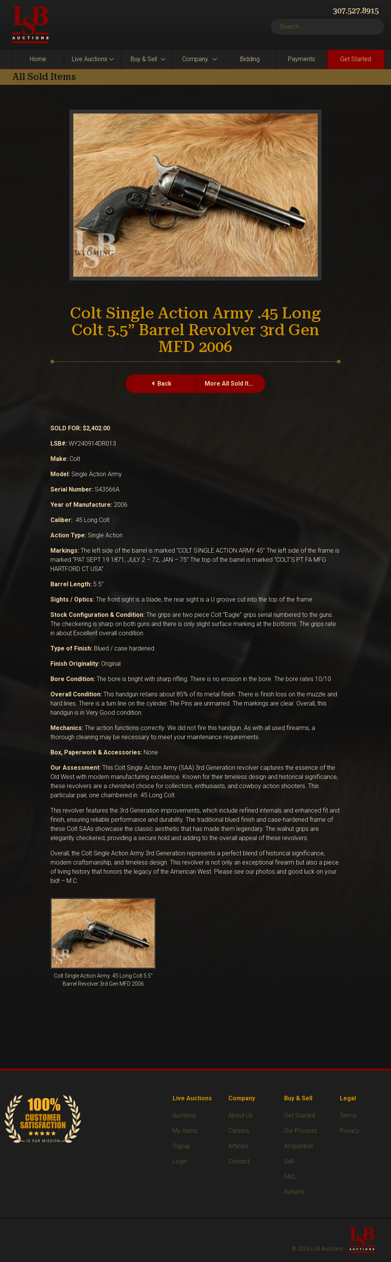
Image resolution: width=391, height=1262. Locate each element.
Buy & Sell (144, 59)
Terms (348, 1115)
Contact (239, 1161)
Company (195, 59)
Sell (289, 1161)
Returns (294, 1191)
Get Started (355, 59)
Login (180, 1161)
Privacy (350, 1130)
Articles (238, 1146)
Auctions (184, 1115)
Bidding (250, 59)
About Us (240, 1115)
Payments (301, 59)
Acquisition (298, 1146)
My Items (185, 1130)
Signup (182, 1146)
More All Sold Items (233, 383)
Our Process (300, 1130)
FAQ (289, 1176)
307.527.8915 (356, 10)
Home (38, 59)
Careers (238, 1130)
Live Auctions (89, 59)
